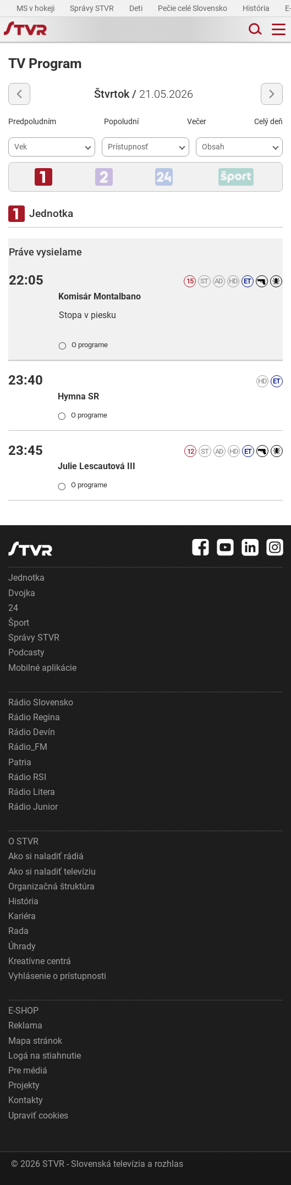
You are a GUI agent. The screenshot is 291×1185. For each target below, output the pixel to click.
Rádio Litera (31, 792)
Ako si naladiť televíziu (52, 871)
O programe (83, 344)
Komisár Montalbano (99, 296)
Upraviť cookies (38, 1115)
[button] (43, 177)
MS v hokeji (36, 8)
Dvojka (21, 593)
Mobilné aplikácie (42, 668)
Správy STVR (93, 8)
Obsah (213, 146)
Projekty (24, 1085)
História (257, 8)
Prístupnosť (128, 146)
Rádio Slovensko (40, 702)
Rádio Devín (31, 732)
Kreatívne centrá (39, 961)
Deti (136, 8)
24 (13, 608)
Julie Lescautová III (96, 466)
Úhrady (22, 946)
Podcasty (26, 652)
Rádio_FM (27, 747)
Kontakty (25, 1100)
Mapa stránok (35, 1041)
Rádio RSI (27, 777)
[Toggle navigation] (278, 29)
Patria (19, 762)
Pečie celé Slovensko (193, 8)
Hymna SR (78, 396)
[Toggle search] (254, 29)
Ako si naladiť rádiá (46, 856)
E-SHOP (23, 1010)
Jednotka (26, 577)
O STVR (23, 841)
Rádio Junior (33, 807)
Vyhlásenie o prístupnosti (57, 976)
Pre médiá (27, 1070)
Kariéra (22, 916)
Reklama (25, 1025)
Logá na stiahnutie (44, 1055)
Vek (20, 146)
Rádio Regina (34, 717)
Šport (18, 622)
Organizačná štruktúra (51, 886)
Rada (18, 931)
